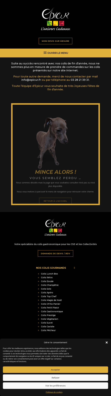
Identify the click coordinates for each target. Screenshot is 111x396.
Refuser (56, 382)
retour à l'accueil (55, 207)
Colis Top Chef (48, 296)
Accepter (55, 374)
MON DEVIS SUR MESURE (55, 41)
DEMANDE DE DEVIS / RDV (55, 253)
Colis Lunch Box (49, 273)
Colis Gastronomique (52, 311)
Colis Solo (46, 289)
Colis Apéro (47, 292)
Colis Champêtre (50, 285)
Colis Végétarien (49, 319)
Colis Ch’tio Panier (50, 304)
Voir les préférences (55, 390)
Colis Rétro (47, 277)
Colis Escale (47, 281)
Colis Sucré (47, 322)
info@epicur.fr (31, 79)
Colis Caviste (47, 326)
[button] (106, 347)
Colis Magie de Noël (51, 300)
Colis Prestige (48, 315)
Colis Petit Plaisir (50, 307)
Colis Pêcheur (48, 330)
